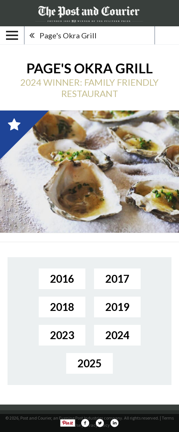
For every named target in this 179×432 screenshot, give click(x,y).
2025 (89, 363)
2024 (117, 335)
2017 (117, 278)
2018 (62, 306)
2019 (117, 306)
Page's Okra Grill (68, 35)
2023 (62, 335)
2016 (62, 278)
